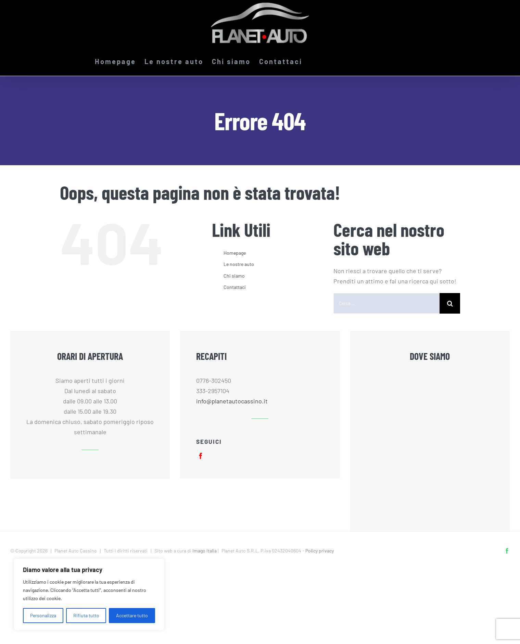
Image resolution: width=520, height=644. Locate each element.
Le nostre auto (239, 264)
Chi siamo (234, 276)
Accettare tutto (132, 615)
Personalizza (43, 615)
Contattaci (235, 287)
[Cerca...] (386, 303)
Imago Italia (204, 551)
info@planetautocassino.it (232, 401)
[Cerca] (450, 303)
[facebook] (201, 456)
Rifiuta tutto (86, 615)
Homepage (235, 253)
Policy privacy (319, 551)
